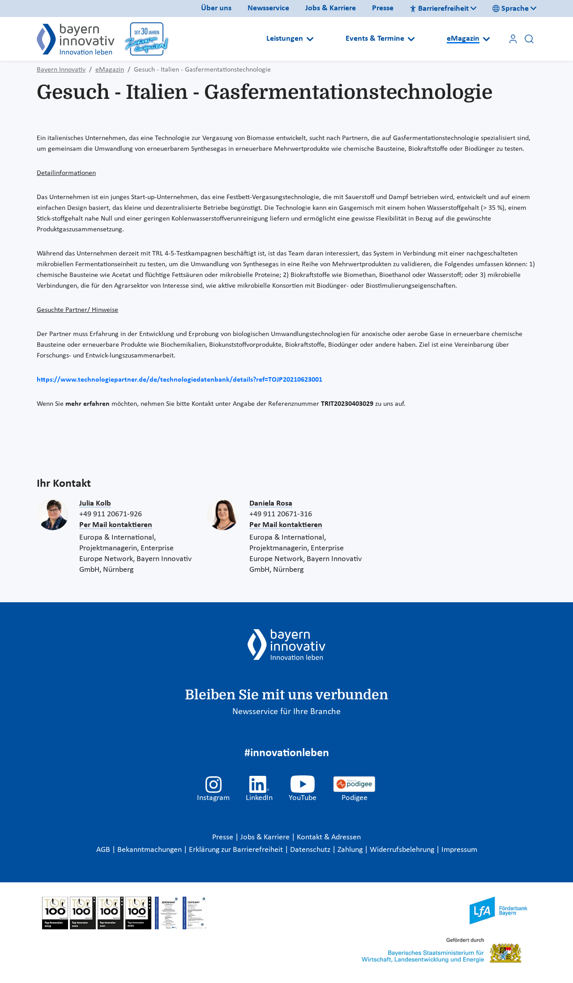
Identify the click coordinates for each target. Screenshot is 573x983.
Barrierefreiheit (439, 8)
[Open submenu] (310, 39)
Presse (382, 8)
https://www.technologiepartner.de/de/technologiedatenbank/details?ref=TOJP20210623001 (179, 379)
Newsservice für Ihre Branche (286, 711)
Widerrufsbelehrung (403, 850)
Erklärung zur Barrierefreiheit (237, 850)
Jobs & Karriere (330, 8)
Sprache (510, 8)
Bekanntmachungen (150, 850)
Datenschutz (311, 850)
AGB (104, 850)
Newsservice (268, 8)
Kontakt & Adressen (329, 837)
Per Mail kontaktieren (115, 525)
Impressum (459, 850)
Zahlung (351, 850)
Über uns (216, 8)
